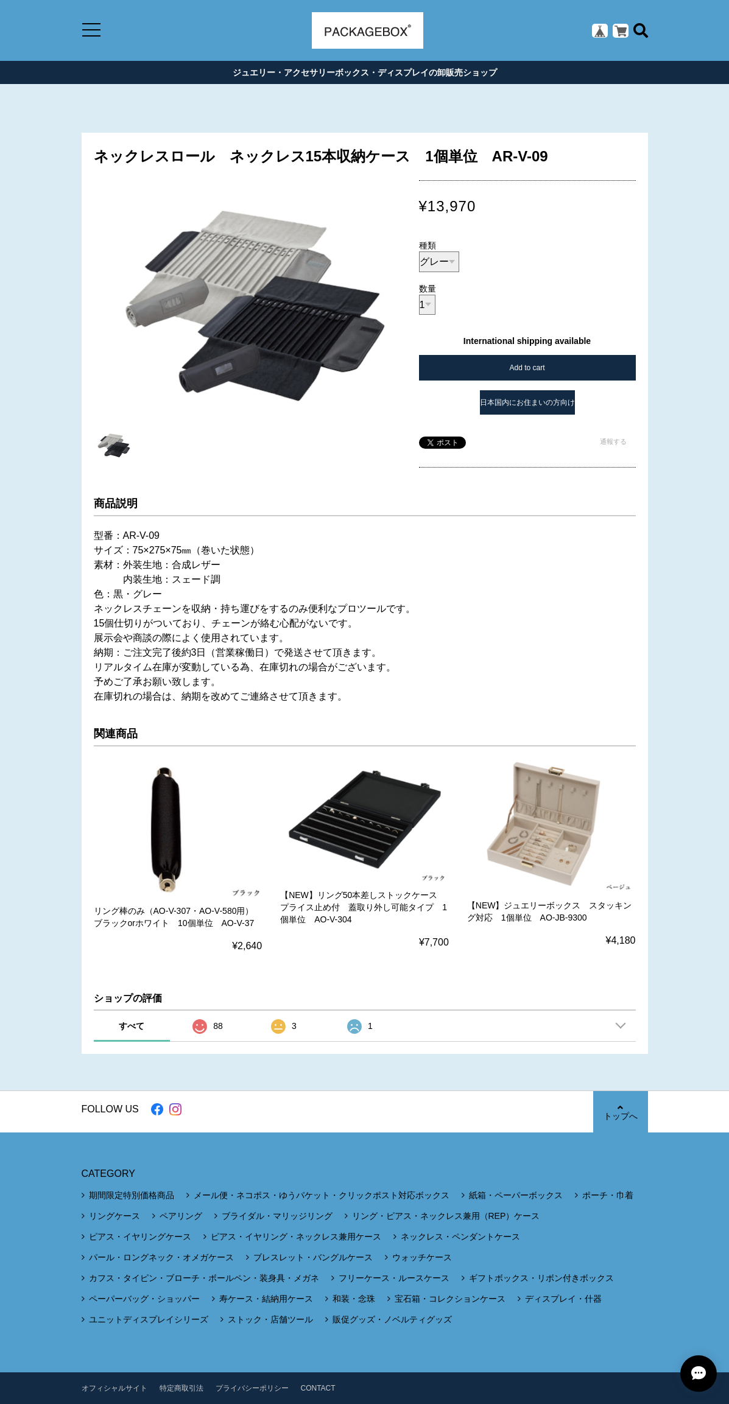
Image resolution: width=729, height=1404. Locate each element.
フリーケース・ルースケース (394, 1278)
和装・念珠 (354, 1299)
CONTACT (318, 1388)
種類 (427, 245)
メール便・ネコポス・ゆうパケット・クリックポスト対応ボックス (321, 1195)
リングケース (114, 1216)
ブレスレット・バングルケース (313, 1257)
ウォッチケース (422, 1257)
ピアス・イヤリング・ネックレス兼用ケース (296, 1236)
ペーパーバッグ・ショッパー (144, 1299)
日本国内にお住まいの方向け (527, 402)
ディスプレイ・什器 (563, 1299)
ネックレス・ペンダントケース (460, 1236)
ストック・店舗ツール (270, 1319)
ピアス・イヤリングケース (140, 1236)
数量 (427, 288)
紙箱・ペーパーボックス (516, 1195)
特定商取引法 (181, 1388)
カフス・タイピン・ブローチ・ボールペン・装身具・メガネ (204, 1278)
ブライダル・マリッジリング (277, 1216)
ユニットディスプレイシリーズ (148, 1319)
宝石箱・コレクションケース (450, 1299)
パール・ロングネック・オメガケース (161, 1257)
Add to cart (526, 367)
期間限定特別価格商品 (131, 1195)
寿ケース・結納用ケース (266, 1299)
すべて (131, 1026)
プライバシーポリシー (252, 1388)
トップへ (621, 1112)
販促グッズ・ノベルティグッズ (392, 1319)
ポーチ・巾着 (607, 1195)
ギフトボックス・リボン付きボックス (541, 1278)
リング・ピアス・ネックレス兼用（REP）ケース (446, 1216)
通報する (613, 441)
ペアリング (181, 1216)
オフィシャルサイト (114, 1388)
